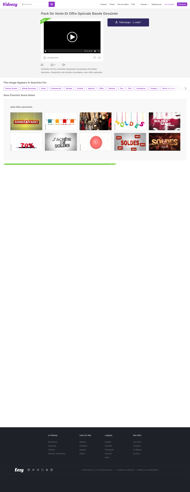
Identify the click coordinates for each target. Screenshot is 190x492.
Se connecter (169, 4)
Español (108, 449)
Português (109, 453)
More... (108, 461)
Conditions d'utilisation (126, 473)
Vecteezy (52, 449)
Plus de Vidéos (123, 4)
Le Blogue (137, 453)
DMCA (82, 457)
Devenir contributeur (57, 457)
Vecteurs (103, 4)
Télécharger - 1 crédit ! (130, 22)
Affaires (82, 445)
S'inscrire (182, 4)
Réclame (83, 449)
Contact (136, 457)
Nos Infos (137, 445)
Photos (112, 4)
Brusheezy (52, 445)
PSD (133, 4)
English (108, 445)
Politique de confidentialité (147, 473)
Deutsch (108, 457)
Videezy (51, 453)
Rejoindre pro (157, 4)
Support (82, 453)
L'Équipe (137, 449)
